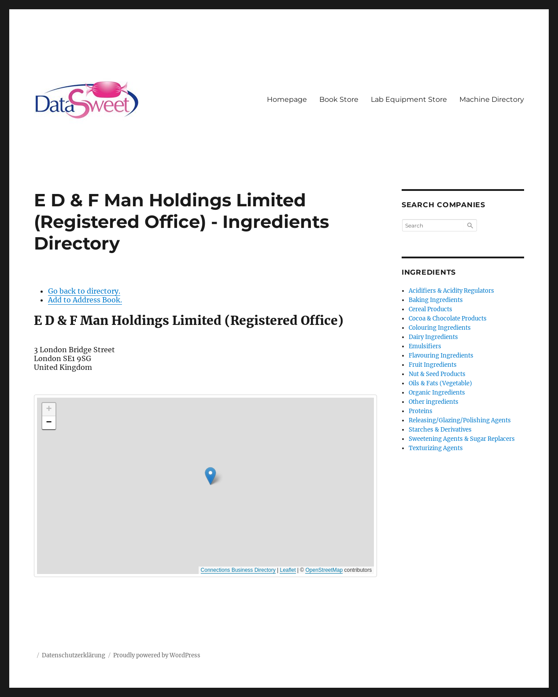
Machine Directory (491, 99)
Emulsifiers (425, 346)
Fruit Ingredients (433, 365)
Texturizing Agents (436, 448)
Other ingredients (433, 402)
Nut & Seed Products (437, 374)
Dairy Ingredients (433, 337)
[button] (245, 470)
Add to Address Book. (85, 299)
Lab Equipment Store (409, 99)
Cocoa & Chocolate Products (448, 318)
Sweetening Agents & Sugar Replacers (462, 439)
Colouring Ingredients (440, 328)
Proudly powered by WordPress (156, 655)
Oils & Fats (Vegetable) (440, 383)
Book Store (338, 99)
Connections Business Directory (238, 570)
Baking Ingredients (436, 300)
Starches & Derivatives (440, 429)
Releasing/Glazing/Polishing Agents (460, 420)
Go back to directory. (84, 291)
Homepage (287, 99)
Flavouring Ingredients (441, 355)
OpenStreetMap (324, 570)
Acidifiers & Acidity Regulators (451, 290)
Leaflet (288, 570)
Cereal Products (430, 309)
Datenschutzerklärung (73, 655)
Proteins (420, 411)
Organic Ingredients (437, 392)
